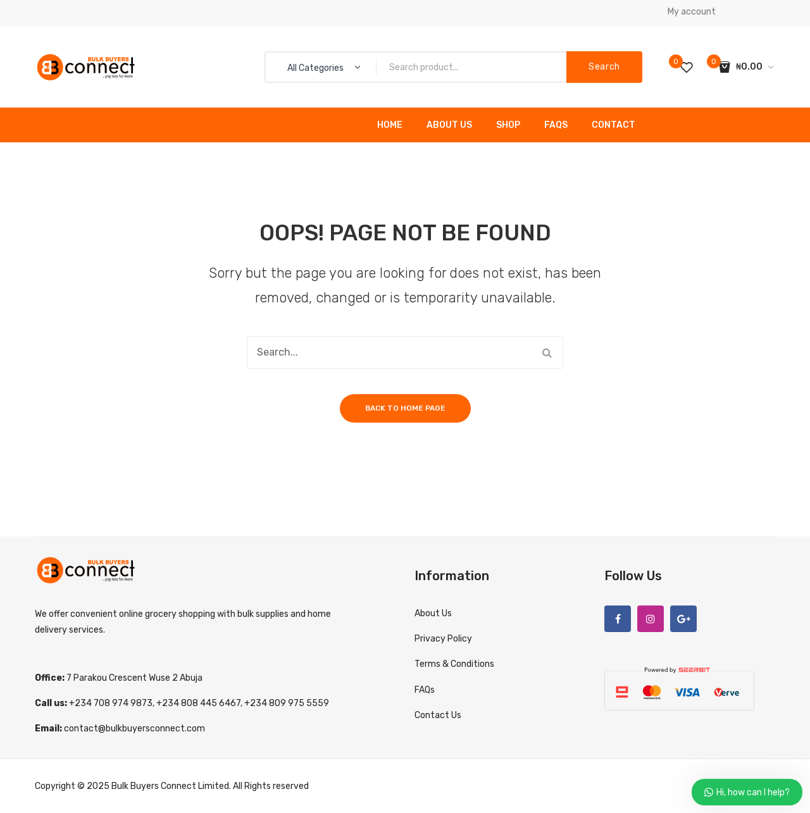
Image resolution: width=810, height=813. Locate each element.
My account (692, 11)
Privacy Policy (443, 638)
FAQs (556, 125)
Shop (508, 125)
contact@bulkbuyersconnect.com (134, 728)
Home (389, 125)
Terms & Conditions (454, 664)
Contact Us (437, 715)
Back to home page (405, 408)
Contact (613, 125)
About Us (449, 125)
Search (604, 66)
